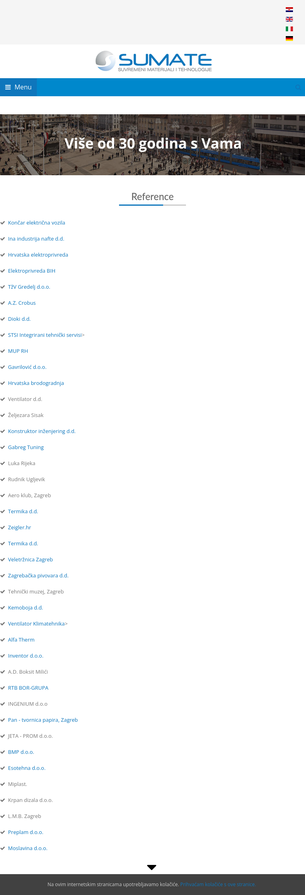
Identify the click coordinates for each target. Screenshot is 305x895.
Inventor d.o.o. (25, 655)
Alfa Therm (21, 639)
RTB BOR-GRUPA (28, 687)
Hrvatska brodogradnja (36, 383)
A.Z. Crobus (22, 302)
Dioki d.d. (19, 318)
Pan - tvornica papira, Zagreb (43, 719)
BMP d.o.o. (21, 751)
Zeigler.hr (19, 527)
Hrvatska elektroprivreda (38, 254)
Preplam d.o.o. (25, 832)
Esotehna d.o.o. (27, 767)
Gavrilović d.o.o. (27, 367)
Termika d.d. (23, 511)
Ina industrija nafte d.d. (36, 238)
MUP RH (18, 350)
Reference (152, 196)
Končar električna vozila (36, 222)
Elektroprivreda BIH (31, 270)
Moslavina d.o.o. (27, 848)
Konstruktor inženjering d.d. (42, 431)
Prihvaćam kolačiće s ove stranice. (218, 884)
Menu (18, 87)
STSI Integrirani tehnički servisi (45, 334)
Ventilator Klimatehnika (36, 623)
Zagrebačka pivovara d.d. (38, 575)
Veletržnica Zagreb (30, 559)
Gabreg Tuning (26, 447)
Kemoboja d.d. (25, 607)
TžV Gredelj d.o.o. (29, 286)
